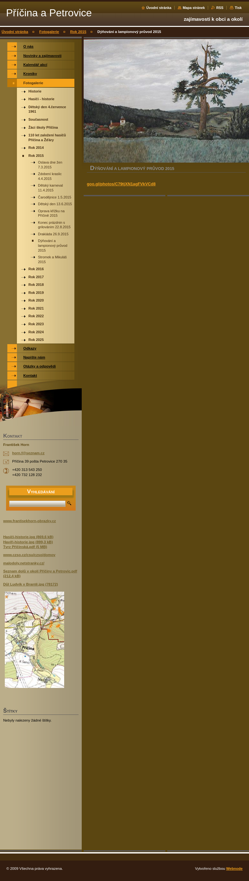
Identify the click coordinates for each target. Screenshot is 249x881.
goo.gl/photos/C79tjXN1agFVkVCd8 (121, 184)
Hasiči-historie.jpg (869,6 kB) (28, 537)
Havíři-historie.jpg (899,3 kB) (28, 542)
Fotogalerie (49, 32)
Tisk (238, 8)
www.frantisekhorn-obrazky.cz (29, 521)
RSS (219, 8)
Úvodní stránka (158, 8)
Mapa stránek (194, 8)
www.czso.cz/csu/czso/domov (29, 555)
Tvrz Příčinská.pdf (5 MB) (25, 547)
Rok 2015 (78, 32)
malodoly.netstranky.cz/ (23, 563)
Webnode (234, 868)
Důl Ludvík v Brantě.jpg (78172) (30, 584)
